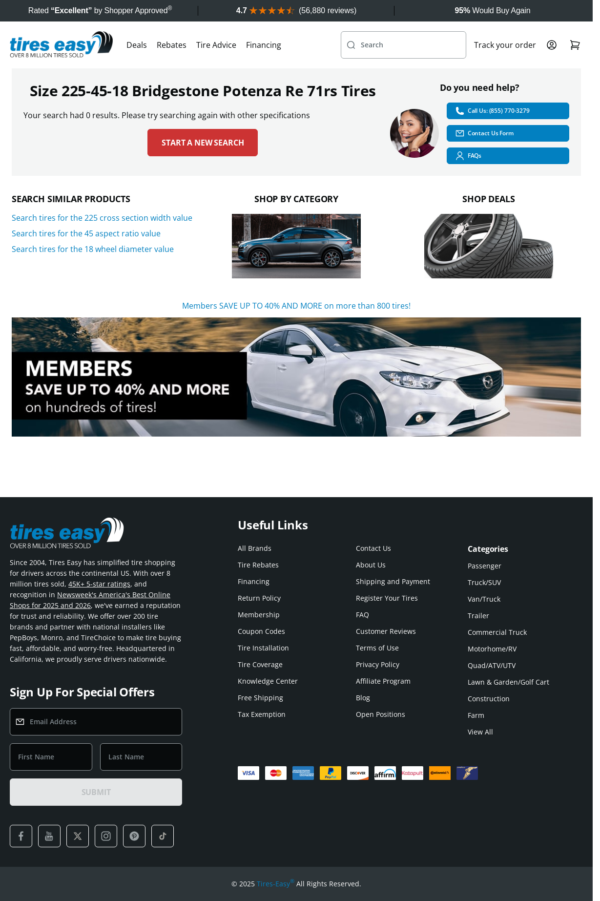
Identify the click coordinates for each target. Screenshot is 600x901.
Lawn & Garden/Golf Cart (508, 682)
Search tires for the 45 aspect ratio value (86, 233)
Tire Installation (263, 647)
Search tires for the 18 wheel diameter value (93, 249)
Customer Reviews (386, 631)
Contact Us (373, 548)
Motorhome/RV (492, 648)
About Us (371, 564)
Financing (263, 45)
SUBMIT (96, 792)
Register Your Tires (387, 598)
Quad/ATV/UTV (492, 665)
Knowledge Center (268, 681)
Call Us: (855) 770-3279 (492, 111)
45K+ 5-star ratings (99, 583)
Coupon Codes (261, 631)
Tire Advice (216, 45)
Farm (476, 715)
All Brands (254, 548)
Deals (136, 45)
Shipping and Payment (393, 581)
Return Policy (259, 598)
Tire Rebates (258, 564)
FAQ (362, 614)
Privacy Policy (377, 664)
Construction (489, 698)
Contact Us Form (484, 133)
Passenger (484, 565)
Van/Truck (484, 599)
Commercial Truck (497, 632)
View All (480, 731)
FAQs (468, 156)
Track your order (505, 45)
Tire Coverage (260, 664)
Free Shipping (260, 697)
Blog (363, 697)
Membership (259, 614)
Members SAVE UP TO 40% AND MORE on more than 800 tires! (296, 306)
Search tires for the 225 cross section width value (102, 218)
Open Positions (380, 714)
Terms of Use (377, 647)
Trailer (478, 615)
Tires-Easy (275, 884)
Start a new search (203, 142)
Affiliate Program (383, 681)
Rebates (171, 45)
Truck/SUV (484, 582)
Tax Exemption (262, 714)
